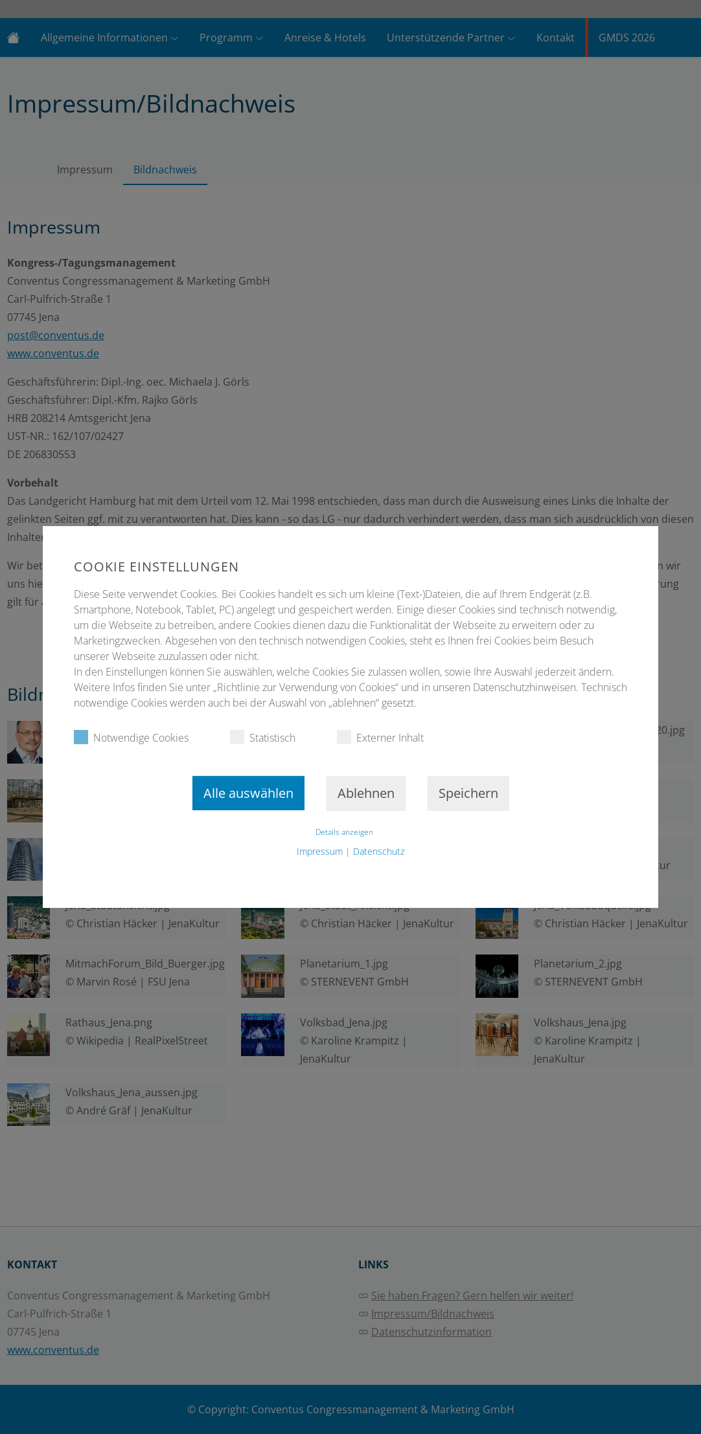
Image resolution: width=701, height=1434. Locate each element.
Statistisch (262, 737)
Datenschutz (378, 851)
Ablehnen (366, 793)
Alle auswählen (248, 793)
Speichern (468, 793)
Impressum (320, 851)
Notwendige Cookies (131, 737)
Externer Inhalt (380, 737)
